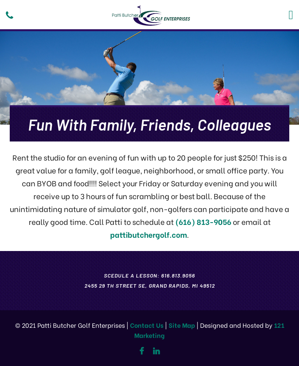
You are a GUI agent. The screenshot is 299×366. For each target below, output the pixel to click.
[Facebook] (141, 351)
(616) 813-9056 (203, 221)
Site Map (182, 324)
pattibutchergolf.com (148, 234)
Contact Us (147, 324)
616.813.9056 (178, 275)
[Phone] (9, 15)
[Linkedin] (156, 351)
